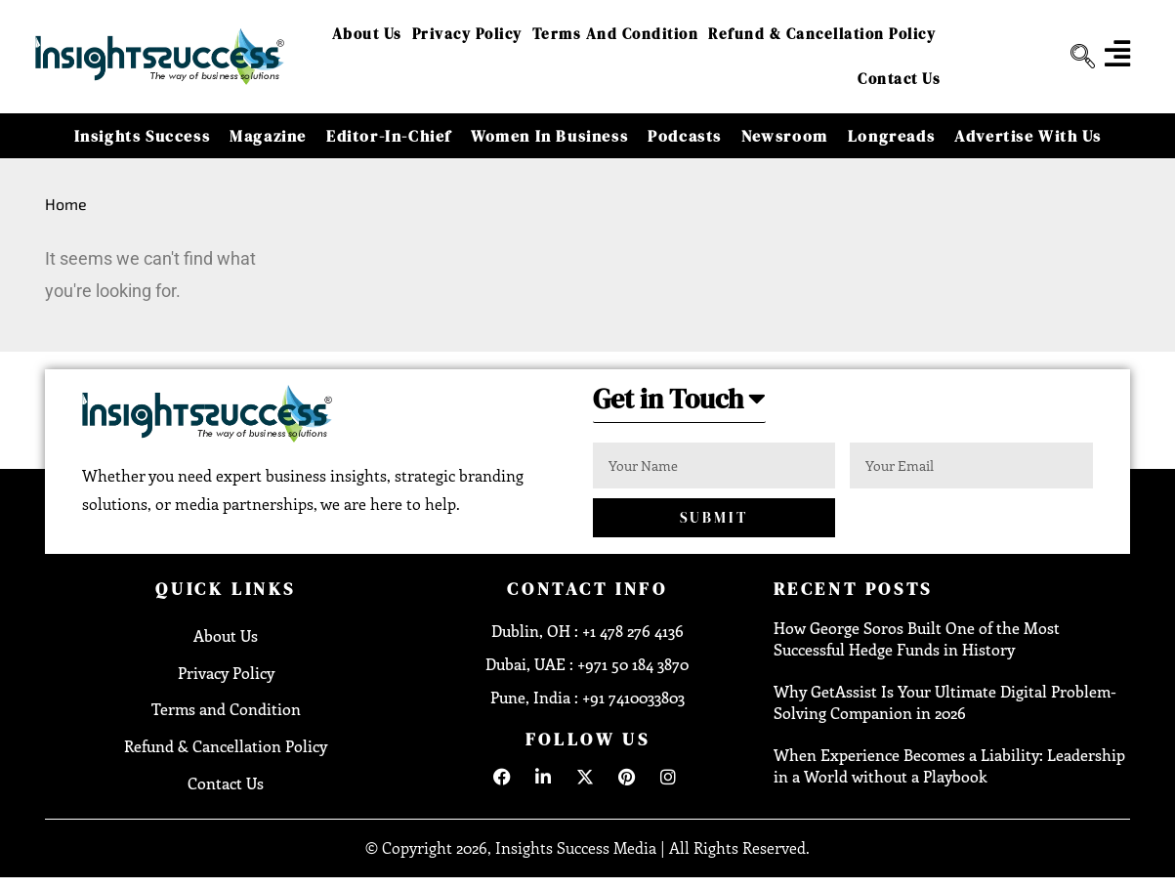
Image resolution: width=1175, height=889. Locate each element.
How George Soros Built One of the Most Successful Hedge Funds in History (917, 639)
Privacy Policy (467, 33)
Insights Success (142, 136)
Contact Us (899, 78)
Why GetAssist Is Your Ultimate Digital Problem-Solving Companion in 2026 (945, 703)
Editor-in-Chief (388, 136)
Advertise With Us (1027, 136)
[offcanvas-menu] (1117, 53)
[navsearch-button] (1075, 56)
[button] (685, 405)
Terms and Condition (615, 33)
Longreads (891, 136)
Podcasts (685, 136)
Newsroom (784, 136)
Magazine (268, 136)
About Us (367, 33)
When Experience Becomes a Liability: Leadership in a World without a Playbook (949, 766)
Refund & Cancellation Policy (822, 33)
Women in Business (549, 136)
